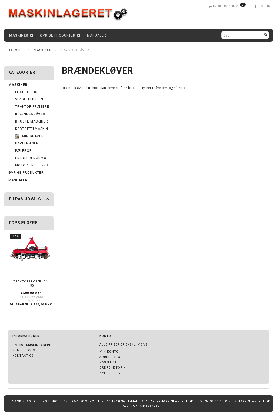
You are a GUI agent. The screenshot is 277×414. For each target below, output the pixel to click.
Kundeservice (24, 350)
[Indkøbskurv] (227, 7)
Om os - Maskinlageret (32, 345)
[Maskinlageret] (71, 11)
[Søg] (266, 35)
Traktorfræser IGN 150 (30, 283)
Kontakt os (22, 355)
